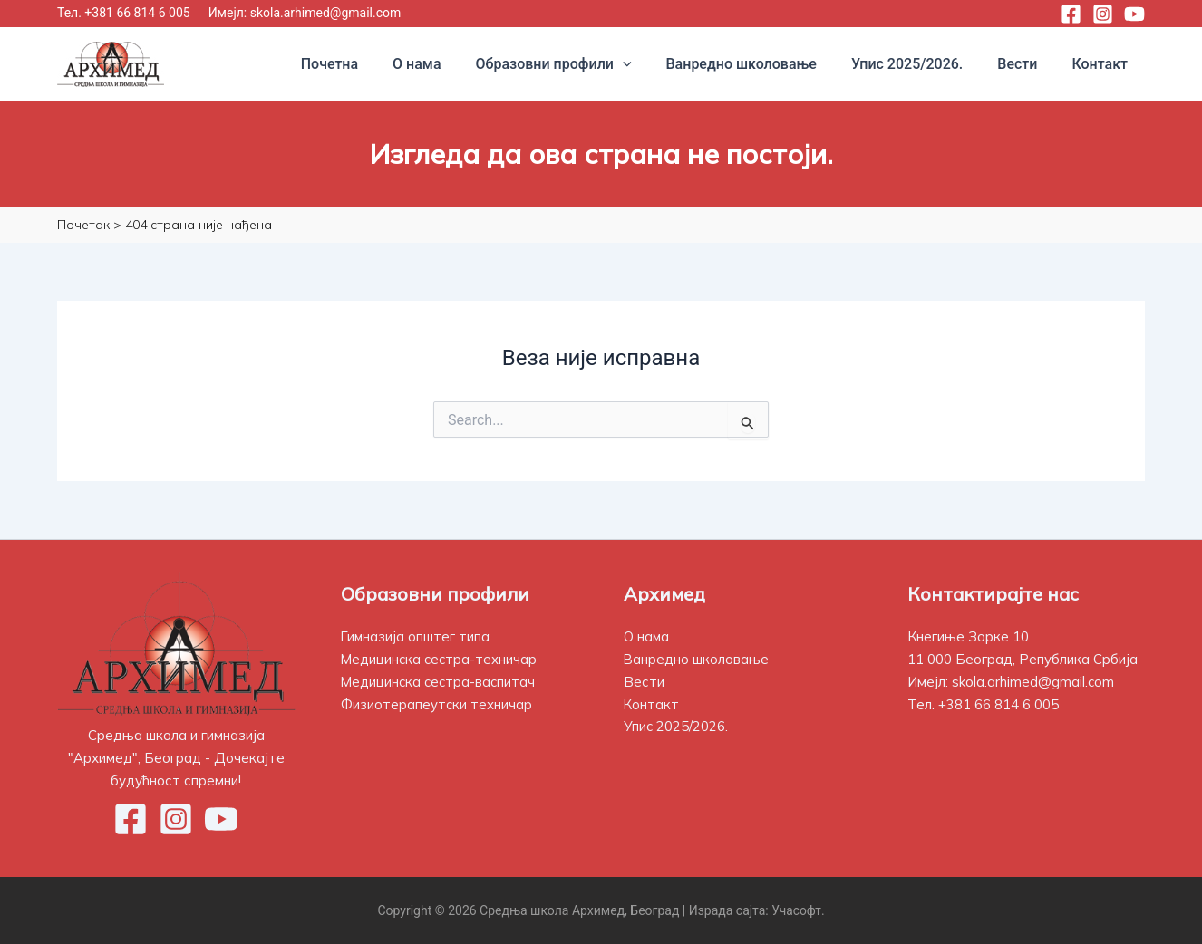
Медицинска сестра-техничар (440, 659)
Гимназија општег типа (416, 636)
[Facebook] (1071, 14)
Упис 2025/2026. (676, 726)
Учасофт (796, 909)
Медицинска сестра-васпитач (440, 680)
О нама (647, 636)
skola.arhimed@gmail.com (326, 12)
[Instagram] (1102, 14)
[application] (647, 64)
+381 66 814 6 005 (136, 12)
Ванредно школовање (697, 659)
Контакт (652, 703)
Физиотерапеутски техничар (437, 703)
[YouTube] (1134, 14)
